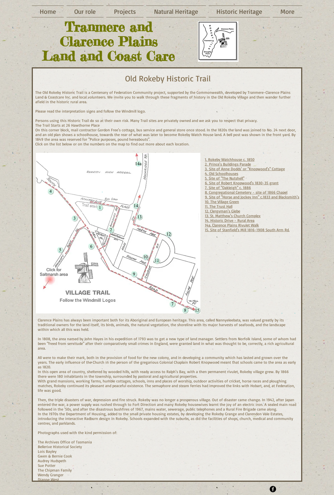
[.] (282, 312)
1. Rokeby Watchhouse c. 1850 (230, 159)
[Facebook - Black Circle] (273, 489)
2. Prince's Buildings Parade (228, 164)
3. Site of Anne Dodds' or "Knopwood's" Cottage (245, 168)
